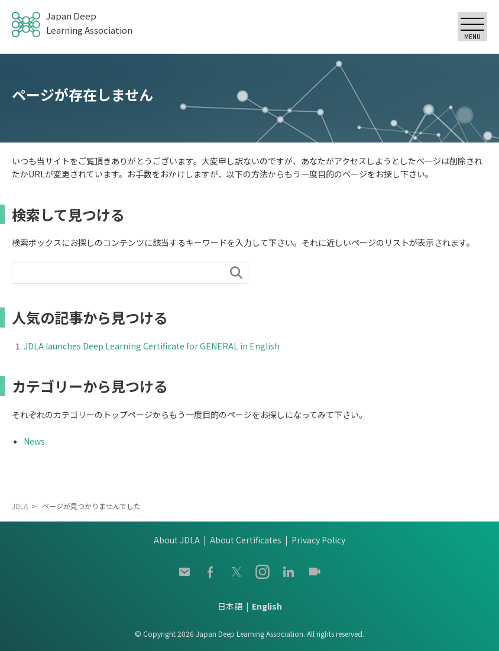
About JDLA (177, 540)
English (267, 606)
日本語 (230, 606)
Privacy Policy (318, 540)
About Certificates (245, 540)
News (34, 441)
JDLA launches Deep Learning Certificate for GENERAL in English (152, 346)
